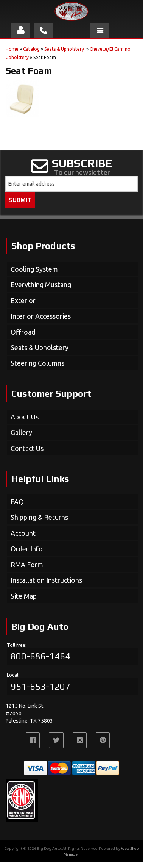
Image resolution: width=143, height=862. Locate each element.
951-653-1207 (40, 686)
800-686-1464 (40, 656)
